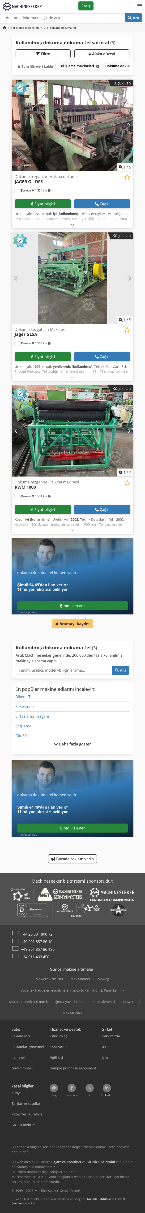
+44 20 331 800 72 (36, 934)
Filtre (43, 53)
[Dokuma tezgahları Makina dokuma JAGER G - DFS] (72, 125)
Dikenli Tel (24, 696)
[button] (139, 5)
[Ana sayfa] (4, 28)
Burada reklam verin (72, 859)
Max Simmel (80, 979)
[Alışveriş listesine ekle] (127, 177)
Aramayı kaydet (72, 623)
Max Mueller (72, 1013)
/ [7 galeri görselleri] (125, 472)
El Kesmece (25, 706)
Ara (133, 17)
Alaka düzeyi (102, 53)
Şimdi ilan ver (72, 605)
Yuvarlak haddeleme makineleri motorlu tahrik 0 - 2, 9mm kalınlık (72, 990)
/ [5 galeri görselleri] (125, 167)
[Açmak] (72, 224)
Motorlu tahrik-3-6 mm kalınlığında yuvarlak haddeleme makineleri (62, 1001)
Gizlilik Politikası (99, 1199)
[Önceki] (16, 125)
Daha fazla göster (72, 744)
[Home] (25, 28)
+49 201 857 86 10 (36, 941)
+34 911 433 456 (35, 957)
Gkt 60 (21, 735)
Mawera (129, 1001)
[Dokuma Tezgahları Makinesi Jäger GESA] (72, 278)
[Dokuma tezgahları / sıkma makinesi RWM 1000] (72, 431)
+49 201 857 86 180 (38, 949)
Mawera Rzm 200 (49, 979)
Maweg (103, 979)
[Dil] (132, 5)
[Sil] (97, 66)
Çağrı (102, 203)
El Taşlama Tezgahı (32, 716)
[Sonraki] (129, 125)
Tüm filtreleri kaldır (35, 66)
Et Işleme (23, 726)
